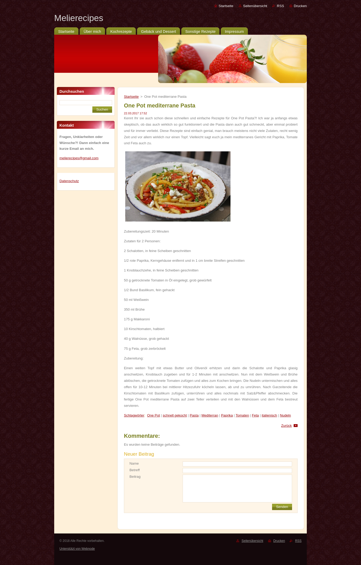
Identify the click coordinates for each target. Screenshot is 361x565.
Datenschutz (69, 181)
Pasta (194, 415)
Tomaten (242, 415)
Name (134, 463)
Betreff (134, 470)
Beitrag (135, 477)
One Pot (153, 415)
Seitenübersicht (255, 6)
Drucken (300, 6)
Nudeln (285, 415)
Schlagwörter (134, 415)
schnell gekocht (175, 415)
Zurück (286, 426)
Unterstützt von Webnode (77, 549)
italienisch (269, 415)
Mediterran (210, 415)
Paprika (227, 415)
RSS (280, 6)
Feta (255, 415)
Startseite (226, 6)
